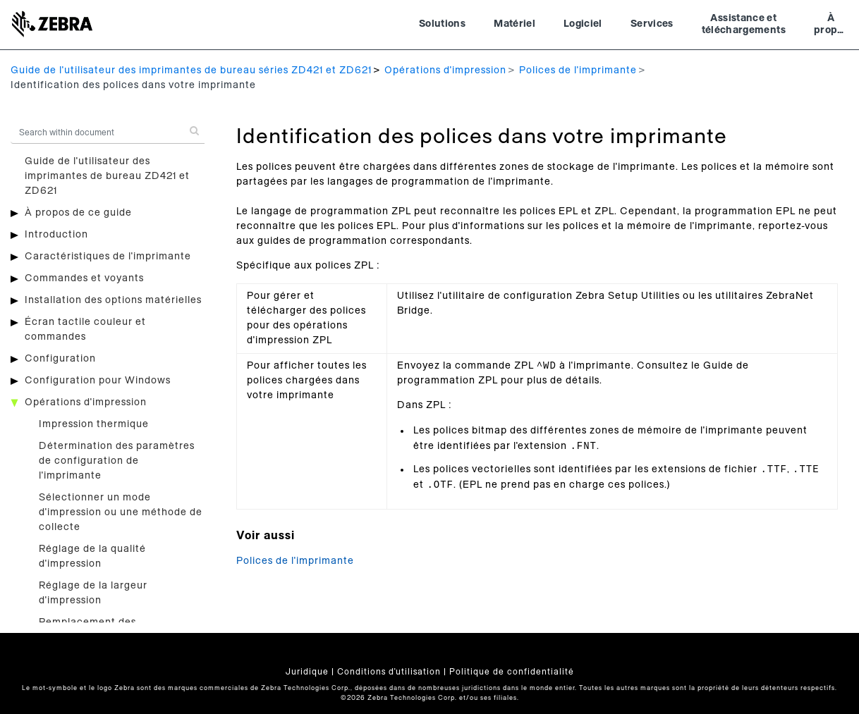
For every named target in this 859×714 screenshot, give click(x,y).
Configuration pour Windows (98, 381)
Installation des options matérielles (113, 300)
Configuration (60, 359)
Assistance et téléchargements (744, 24)
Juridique (307, 671)
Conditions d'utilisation (389, 671)
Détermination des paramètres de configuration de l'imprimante (117, 461)
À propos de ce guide (78, 213)
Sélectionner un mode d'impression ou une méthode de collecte (120, 512)
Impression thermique (94, 424)
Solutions (442, 24)
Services (652, 24)
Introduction (56, 235)
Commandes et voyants (84, 278)
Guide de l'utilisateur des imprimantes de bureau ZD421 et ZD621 (107, 176)
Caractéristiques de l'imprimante (108, 256)
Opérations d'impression (445, 70)
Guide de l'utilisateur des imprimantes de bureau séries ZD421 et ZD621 (191, 70)
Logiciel (582, 24)
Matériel (514, 24)
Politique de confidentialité (511, 671)
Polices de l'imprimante (578, 70)
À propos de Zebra (831, 26)
